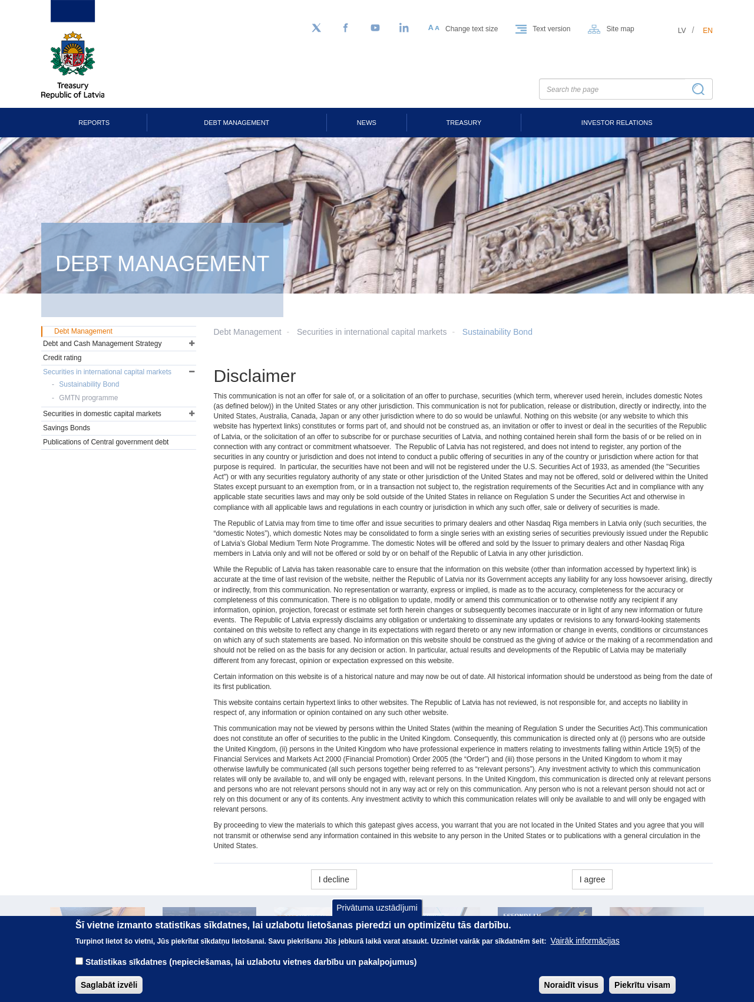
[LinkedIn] (404, 28)
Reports (94, 122)
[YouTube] (375, 28)
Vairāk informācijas (585, 950)
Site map (620, 29)
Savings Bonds (66, 428)
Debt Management (236, 122)
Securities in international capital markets (372, 332)
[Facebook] (346, 28)
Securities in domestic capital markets (102, 414)
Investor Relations (617, 122)
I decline (334, 879)
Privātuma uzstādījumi (377, 917)
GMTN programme (88, 398)
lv (682, 31)
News (366, 122)
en (708, 31)
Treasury (464, 122)
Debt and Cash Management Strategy (102, 344)
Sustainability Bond (497, 332)
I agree (593, 879)
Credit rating (62, 358)
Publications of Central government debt (105, 442)
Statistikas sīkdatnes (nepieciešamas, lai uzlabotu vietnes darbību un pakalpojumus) (251, 971)
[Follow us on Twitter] (316, 28)
